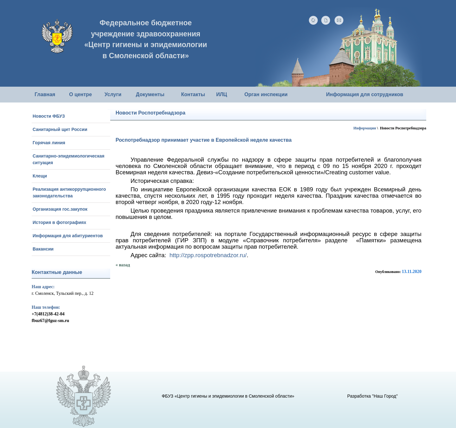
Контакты (193, 94)
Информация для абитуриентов (68, 235)
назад (124, 265)
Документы (150, 94)
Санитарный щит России (60, 129)
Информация (364, 128)
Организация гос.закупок (60, 209)
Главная (45, 94)
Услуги (112, 94)
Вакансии (43, 248)
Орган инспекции (266, 94)
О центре (80, 94)
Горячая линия (49, 142)
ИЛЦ (221, 94)
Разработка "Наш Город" (372, 396)
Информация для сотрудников (364, 94)
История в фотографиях (59, 222)
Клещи (40, 175)
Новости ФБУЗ (49, 116)
